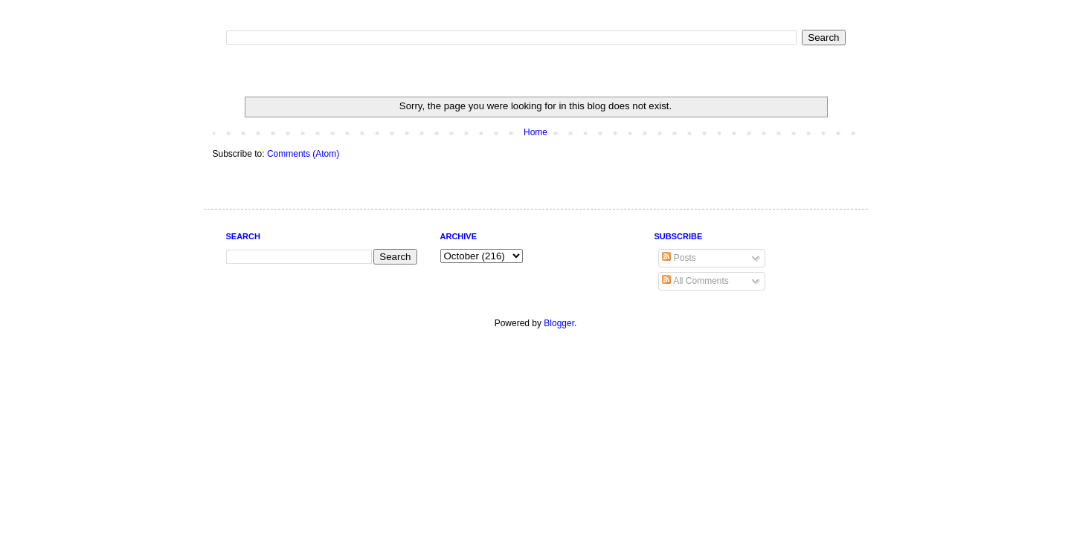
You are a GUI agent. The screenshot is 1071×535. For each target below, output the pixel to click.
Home (535, 132)
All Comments (695, 281)
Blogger (559, 323)
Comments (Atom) (303, 154)
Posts (678, 258)
